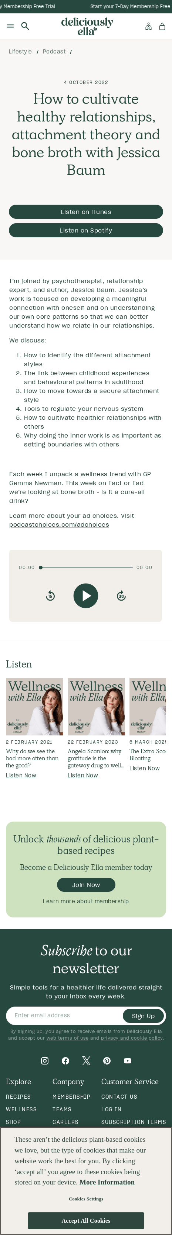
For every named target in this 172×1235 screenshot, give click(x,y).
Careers (66, 1122)
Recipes (18, 1096)
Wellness (21, 1109)
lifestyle (20, 51)
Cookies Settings (86, 1199)
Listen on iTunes (86, 211)
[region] (86, 1181)
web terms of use (68, 1038)
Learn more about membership (86, 901)
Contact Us (119, 1096)
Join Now (86, 884)
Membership (72, 1096)
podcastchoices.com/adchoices (59, 524)
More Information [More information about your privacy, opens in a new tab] (107, 1182)
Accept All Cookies (86, 1221)
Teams (62, 1109)
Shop (13, 1122)
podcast (54, 51)
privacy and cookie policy (132, 1038)
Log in (111, 1109)
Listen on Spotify (86, 230)
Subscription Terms (133, 1122)
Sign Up (143, 1016)
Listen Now (21, 775)
